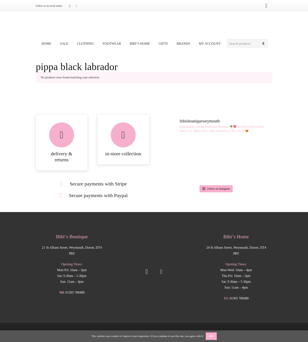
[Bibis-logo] (154, 25)
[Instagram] (70, 5)
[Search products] (247, 43)
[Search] (263, 43)
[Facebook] (76, 5)
